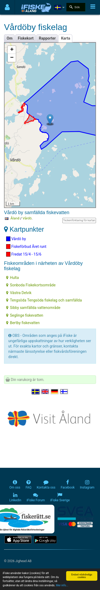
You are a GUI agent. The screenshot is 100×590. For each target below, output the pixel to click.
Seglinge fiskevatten (24, 315)
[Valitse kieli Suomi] (64, 391)
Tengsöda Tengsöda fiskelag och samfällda (44, 300)
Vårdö (26, 218)
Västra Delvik (18, 293)
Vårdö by (16, 238)
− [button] (12, 58)
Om (10, 38)
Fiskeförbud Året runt (26, 246)
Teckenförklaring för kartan (79, 220)
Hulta (12, 277)
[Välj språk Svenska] (36, 391)
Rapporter (47, 38)
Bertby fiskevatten (23, 323)
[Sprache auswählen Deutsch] (55, 391)
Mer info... (62, 585)
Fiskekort (26, 38)
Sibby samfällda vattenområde (33, 307)
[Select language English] (45, 391)
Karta (65, 38)
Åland (14, 218)
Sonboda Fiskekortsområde (30, 285)
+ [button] (12, 50)
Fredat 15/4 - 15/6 (23, 254)
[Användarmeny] (7, 7)
